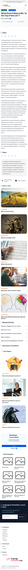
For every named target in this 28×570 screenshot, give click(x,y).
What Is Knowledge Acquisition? (11, 376)
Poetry (4, 425)
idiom (9, 40)
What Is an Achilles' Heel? (8, 238)
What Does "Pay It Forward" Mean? (11, 290)
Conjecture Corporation (14, 566)
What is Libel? (5, 467)
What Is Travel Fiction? (7, 211)
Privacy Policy (3, 567)
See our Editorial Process (7, 180)
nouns (22, 100)
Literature (4, 209)
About (3, 546)
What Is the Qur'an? (6, 264)
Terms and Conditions (11, 567)
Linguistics (5, 398)
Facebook (4, 554)
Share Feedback (20, 181)
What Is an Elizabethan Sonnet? (11, 427)
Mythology (4, 235)
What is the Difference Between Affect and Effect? (7, 496)
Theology (4, 262)
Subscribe (14, 445)
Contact (4, 548)
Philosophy (4, 288)
